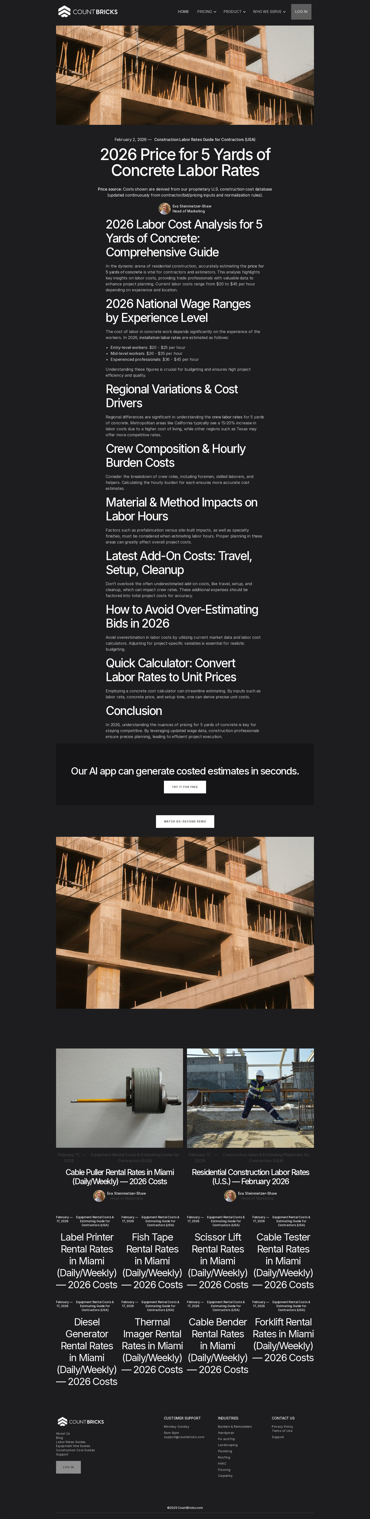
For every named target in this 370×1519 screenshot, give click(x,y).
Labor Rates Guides (71, 1442)
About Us (63, 1433)
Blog (59, 1438)
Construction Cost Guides (75, 1450)
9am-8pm (171, 1433)
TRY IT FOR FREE (185, 787)
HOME (183, 11)
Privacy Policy (282, 1426)
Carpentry (225, 1476)
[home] (88, 11)
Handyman (226, 1433)
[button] (206, 12)
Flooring (224, 1470)
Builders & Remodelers (235, 1426)
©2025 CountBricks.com (185, 1508)
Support (62, 1454)
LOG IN (301, 11)
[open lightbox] (185, 824)
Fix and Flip (226, 1439)
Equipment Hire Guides (73, 1446)
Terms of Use (282, 1431)
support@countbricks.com (184, 1437)
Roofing (224, 1457)
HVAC (222, 1463)
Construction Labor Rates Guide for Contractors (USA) (205, 139)
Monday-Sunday (176, 1426)
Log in (68, 1467)
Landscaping (228, 1445)
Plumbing (225, 1451)
